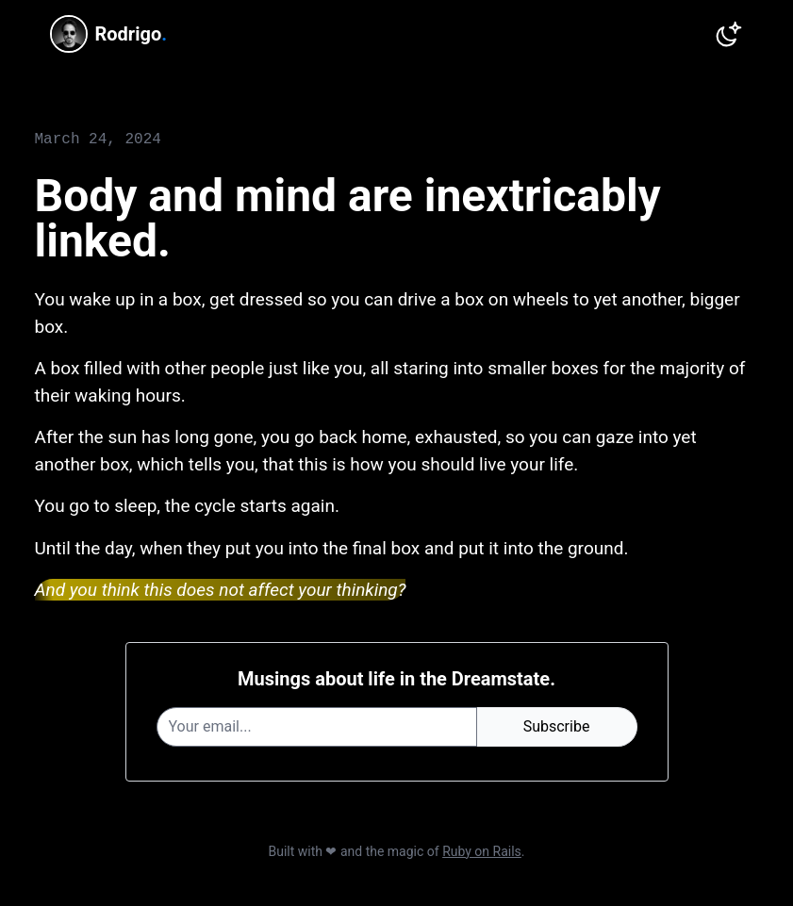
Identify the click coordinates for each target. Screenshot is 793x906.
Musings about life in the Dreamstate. (396, 678)
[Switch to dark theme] (729, 34)
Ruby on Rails (481, 851)
